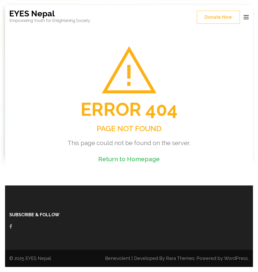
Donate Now (218, 17)
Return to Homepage (129, 159)
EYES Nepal (32, 13)
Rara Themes (180, 258)
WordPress (236, 258)
